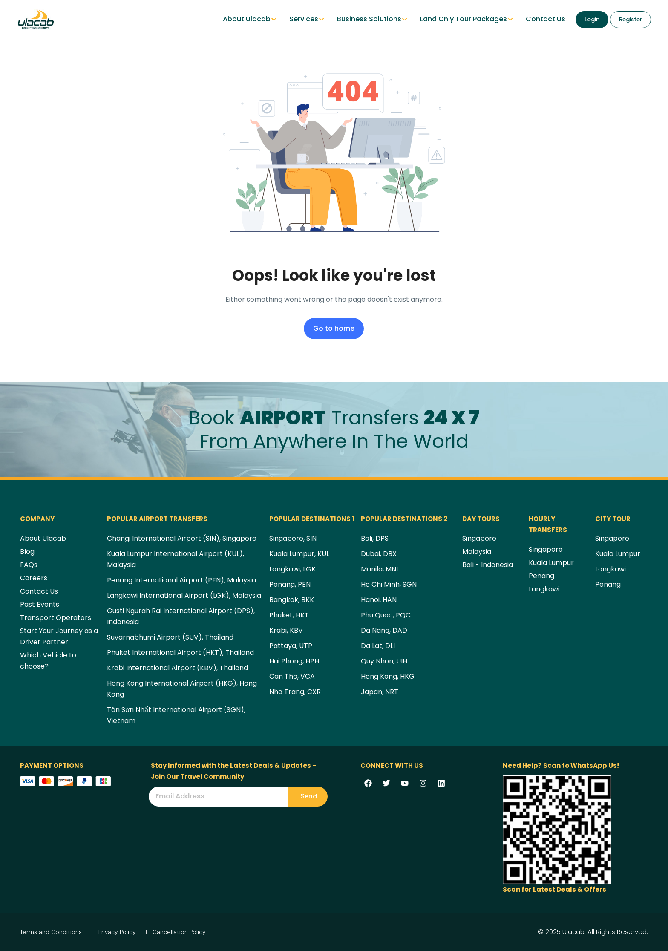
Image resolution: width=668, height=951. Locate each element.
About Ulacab (249, 19)
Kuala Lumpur (551, 563)
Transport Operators (55, 617)
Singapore (479, 538)
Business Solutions (372, 19)
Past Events (39, 604)
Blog (27, 551)
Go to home (333, 328)
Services (306, 19)
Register (630, 19)
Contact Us (545, 19)
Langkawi (544, 589)
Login (591, 19)
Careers (33, 578)
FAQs (28, 565)
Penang (541, 576)
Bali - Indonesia (487, 565)
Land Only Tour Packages (466, 19)
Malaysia (476, 551)
